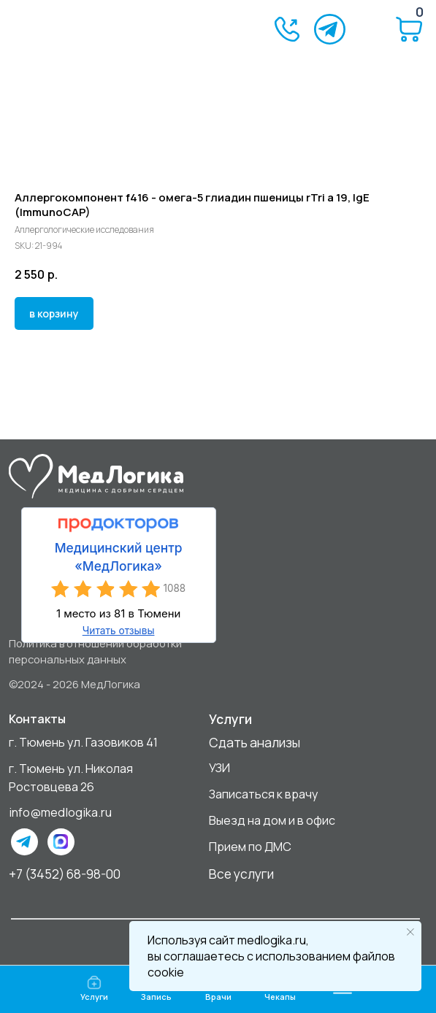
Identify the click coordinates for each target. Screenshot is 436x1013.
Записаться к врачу (263, 794)
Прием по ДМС (250, 847)
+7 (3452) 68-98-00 (65, 873)
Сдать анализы (254, 742)
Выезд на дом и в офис (272, 820)
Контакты (37, 719)
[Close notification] (410, 932)
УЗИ (219, 768)
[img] (72, 30)
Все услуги (241, 873)
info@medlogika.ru (60, 812)
